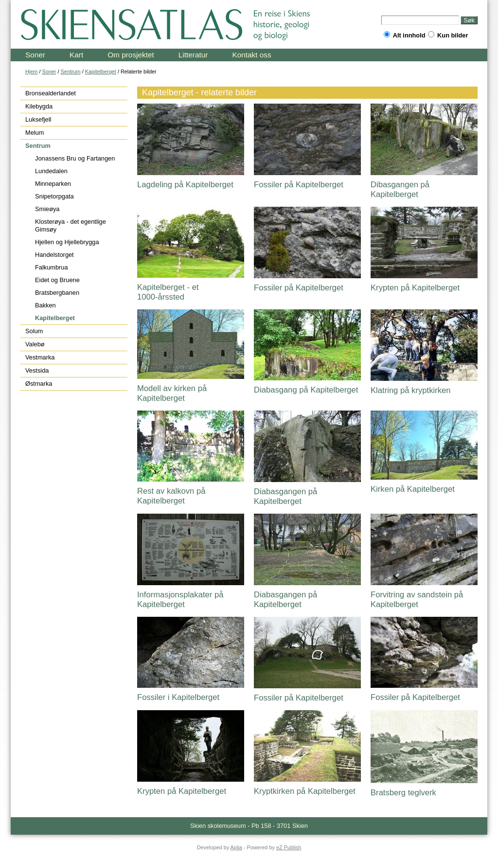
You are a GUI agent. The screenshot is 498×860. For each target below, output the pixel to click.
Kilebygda (39, 106)
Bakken (45, 305)
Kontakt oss (251, 55)
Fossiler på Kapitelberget (298, 184)
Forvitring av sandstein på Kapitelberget (417, 599)
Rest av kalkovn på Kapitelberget (171, 495)
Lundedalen (51, 171)
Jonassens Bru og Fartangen (75, 158)
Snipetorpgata (54, 196)
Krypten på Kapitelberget (415, 287)
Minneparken (53, 183)
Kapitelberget (100, 71)
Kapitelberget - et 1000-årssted (168, 292)
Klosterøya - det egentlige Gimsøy (70, 225)
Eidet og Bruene (57, 280)
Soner (35, 55)
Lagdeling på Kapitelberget (185, 184)
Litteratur (193, 55)
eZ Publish (288, 847)
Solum (34, 331)
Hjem (31, 71)
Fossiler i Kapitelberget (178, 697)
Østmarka (38, 383)
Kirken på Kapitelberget (413, 489)
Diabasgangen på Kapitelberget (285, 496)
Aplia (236, 847)
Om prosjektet (130, 55)
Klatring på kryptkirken (410, 390)
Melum (34, 132)
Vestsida (37, 370)
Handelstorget (54, 254)
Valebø (35, 344)
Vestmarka (39, 357)
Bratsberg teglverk (403, 792)
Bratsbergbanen (57, 292)
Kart (76, 55)
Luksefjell (38, 119)
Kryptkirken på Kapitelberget (305, 791)
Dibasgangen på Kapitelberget (400, 189)
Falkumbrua (51, 267)
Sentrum (71, 71)
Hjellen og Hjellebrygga (67, 242)
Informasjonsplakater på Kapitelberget (180, 599)
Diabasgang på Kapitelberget (306, 389)
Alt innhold (405, 35)
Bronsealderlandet (50, 93)
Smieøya (47, 209)
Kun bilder (448, 35)
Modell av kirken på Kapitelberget (172, 393)
